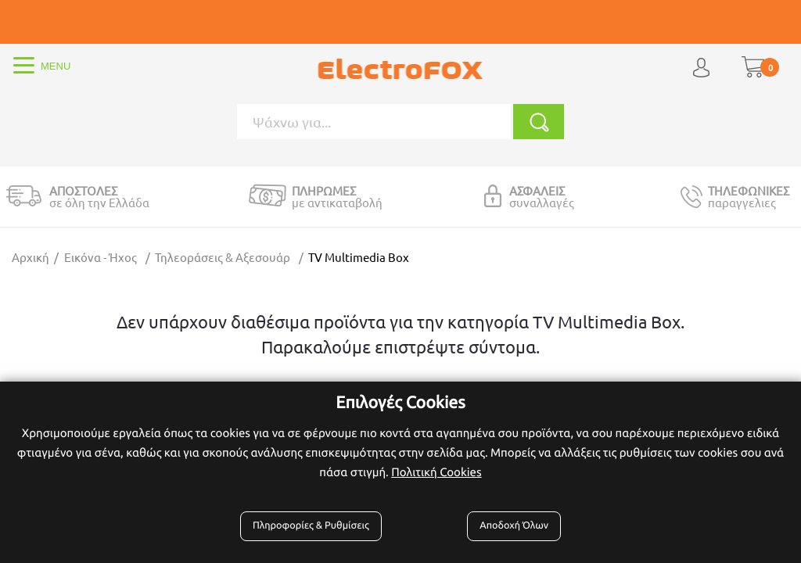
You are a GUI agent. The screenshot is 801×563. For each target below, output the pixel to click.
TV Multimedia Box (358, 256)
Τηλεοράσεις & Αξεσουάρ (222, 256)
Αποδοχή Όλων (514, 525)
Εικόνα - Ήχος (100, 256)
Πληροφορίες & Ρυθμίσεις (311, 525)
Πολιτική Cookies (436, 472)
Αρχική (30, 256)
